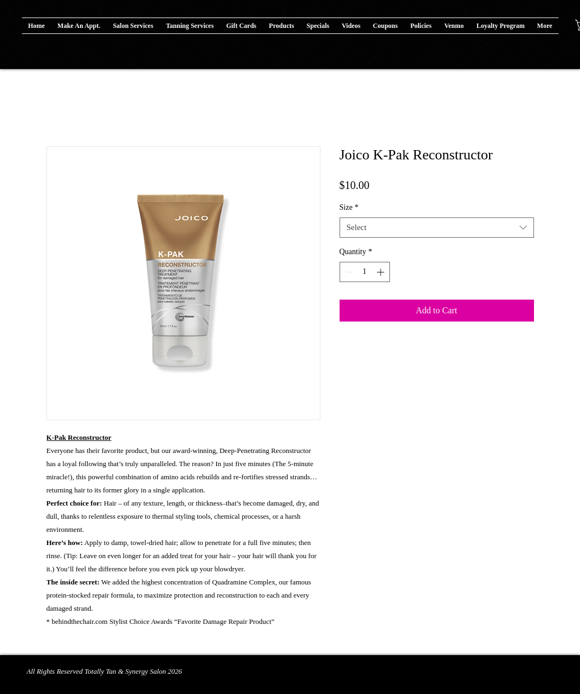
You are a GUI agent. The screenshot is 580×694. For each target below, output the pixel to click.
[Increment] (381, 272)
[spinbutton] (365, 272)
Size (349, 207)
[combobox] (437, 227)
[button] (282, 25)
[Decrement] (348, 272)
